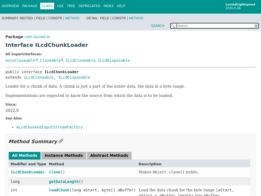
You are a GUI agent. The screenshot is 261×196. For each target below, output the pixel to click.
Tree (71, 6)
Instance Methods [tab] (64, 155)
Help (121, 6)
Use (60, 6)
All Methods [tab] (24, 155)
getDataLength (64, 181)
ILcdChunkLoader (28, 172)
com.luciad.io (37, 37)
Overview (10, 6)
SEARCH (157, 26)
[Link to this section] (61, 141)
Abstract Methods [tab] (109, 155)
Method (72, 18)
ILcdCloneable (80, 60)
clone (54, 172)
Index (109, 6)
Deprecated (89, 6)
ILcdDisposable (114, 60)
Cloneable (50, 60)
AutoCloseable (20, 60)
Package (29, 6)
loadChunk (59, 190)
